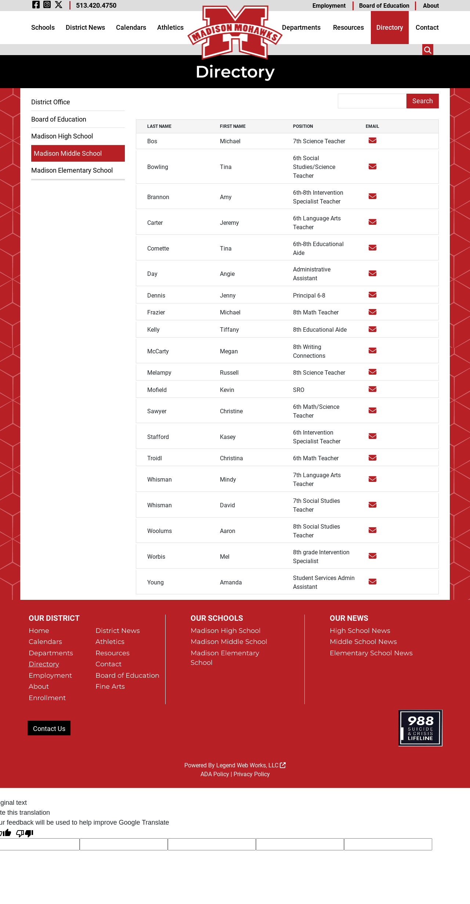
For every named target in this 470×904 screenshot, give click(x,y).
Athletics (170, 27)
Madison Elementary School (72, 170)
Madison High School (62, 136)
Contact (427, 27)
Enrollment (47, 658)
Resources (348, 27)
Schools (43, 27)
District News (85, 27)
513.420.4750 (96, 5)
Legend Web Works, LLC (251, 725)
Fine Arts (110, 646)
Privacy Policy (252, 734)
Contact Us (49, 689)
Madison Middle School (68, 153)
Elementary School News (371, 612)
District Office (50, 102)
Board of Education (384, 5)
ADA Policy (214, 734)
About (431, 5)
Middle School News (363, 601)
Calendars (131, 27)
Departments (301, 27)
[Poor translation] (25, 793)
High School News (360, 590)
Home (39, 590)
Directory (389, 27)
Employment (329, 5)
